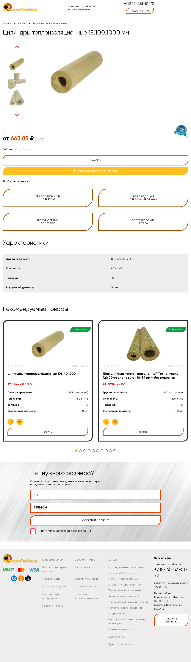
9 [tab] (110, 450)
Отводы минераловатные (124, 584)
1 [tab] (76, 450)
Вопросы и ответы (86, 559)
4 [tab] (89, 450)
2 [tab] (80, 450)
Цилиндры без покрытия (123, 573)
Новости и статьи (53, 605)
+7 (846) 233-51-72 (139, 4)
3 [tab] (84, 450)
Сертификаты (51, 578)
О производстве (52, 559)
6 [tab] (97, 450)
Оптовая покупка (18, 181)
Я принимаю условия (65, 531)
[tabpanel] (48, 381)
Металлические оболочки (125, 607)
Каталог (22, 23)
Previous (17, 47)
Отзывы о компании (87, 578)
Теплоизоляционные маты (124, 590)
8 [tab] (106, 450)
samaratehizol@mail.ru (82, 5)
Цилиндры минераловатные (126, 567)
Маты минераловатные (123, 578)
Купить (47, 432)
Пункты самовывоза (120, 644)
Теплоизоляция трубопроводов (128, 601)
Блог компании (84, 567)
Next (17, 115)
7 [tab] (102, 450)
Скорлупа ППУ (117, 613)
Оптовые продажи (54, 586)
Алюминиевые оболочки (123, 596)
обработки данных (79, 531)
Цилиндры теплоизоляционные (50, 23)
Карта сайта (116, 636)
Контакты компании (120, 628)
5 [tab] (93, 450)
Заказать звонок (171, 620)
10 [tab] (114, 450)
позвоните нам (140, 11)
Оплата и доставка (87, 586)
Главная (7, 23)
